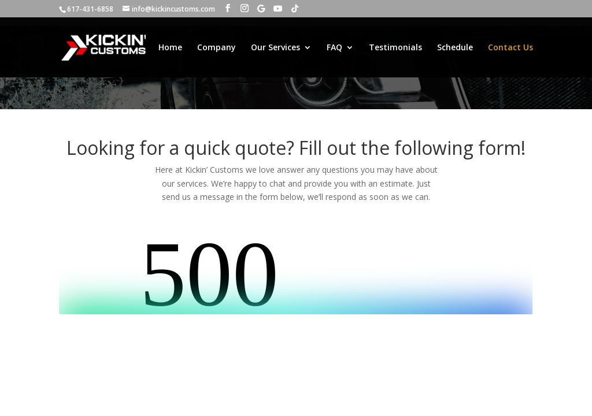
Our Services (275, 48)
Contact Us (510, 48)
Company (216, 48)
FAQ (334, 48)
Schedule (455, 48)
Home (170, 48)
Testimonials (395, 48)
